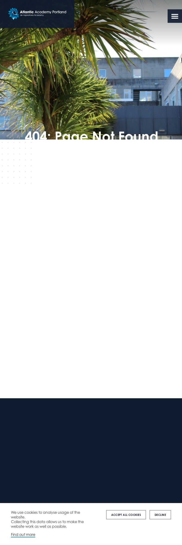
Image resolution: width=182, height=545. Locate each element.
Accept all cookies (126, 515)
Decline (160, 515)
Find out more (23, 534)
